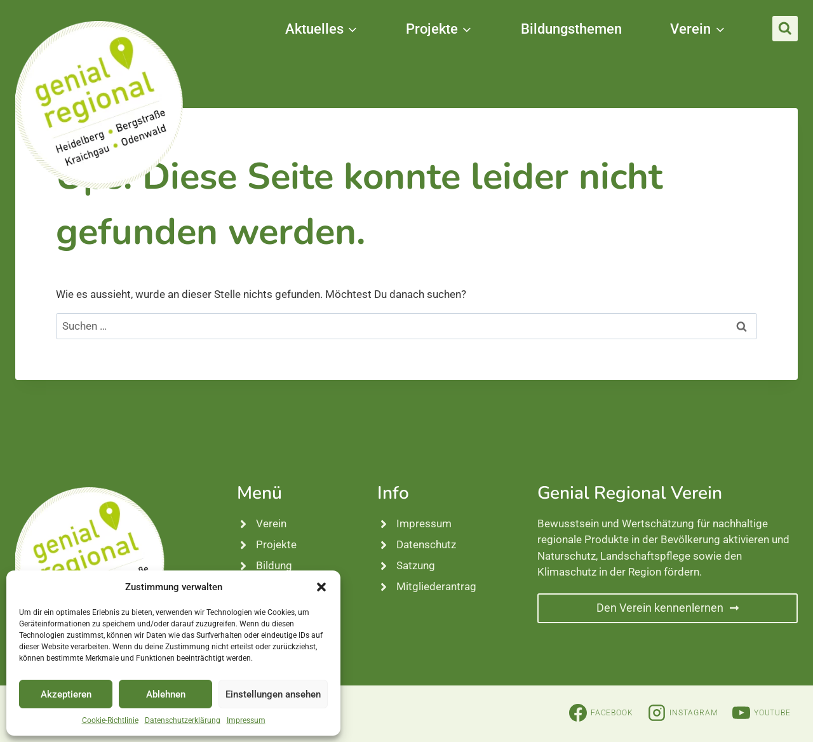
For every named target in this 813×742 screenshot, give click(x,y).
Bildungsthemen (571, 29)
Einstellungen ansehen (273, 694)
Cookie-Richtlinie (110, 720)
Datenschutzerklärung (182, 720)
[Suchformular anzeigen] (785, 28)
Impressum (246, 720)
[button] (321, 587)
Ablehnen (165, 694)
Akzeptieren (66, 694)
